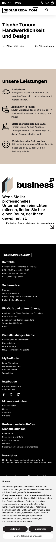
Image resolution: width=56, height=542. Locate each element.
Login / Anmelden (10, 363)
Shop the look (8, 389)
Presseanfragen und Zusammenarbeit (19, 296)
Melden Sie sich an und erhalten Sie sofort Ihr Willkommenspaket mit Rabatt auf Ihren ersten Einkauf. (27, 461)
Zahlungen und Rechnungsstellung (18, 320)
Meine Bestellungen (11, 366)
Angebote (6, 412)
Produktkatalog (9, 405)
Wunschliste (7, 373)
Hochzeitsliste (8, 343)
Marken (5, 409)
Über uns (6, 290)
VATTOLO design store (12, 276)
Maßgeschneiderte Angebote (15, 350)
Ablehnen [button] (15, 529)
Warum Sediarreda (10, 293)
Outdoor (6, 443)
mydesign (11, 386)
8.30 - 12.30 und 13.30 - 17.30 (15, 270)
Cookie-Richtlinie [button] (32, 498)
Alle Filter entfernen (44, 46)
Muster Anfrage (9, 346)
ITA (4, 3)
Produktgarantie (9, 316)
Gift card (6, 416)
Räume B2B (7, 433)
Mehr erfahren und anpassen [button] (28, 536)
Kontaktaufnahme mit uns (14, 273)
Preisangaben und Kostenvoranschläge (20, 447)
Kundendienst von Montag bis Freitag (19, 266)
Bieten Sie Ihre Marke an (13, 300)
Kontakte (8, 262)
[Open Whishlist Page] (47, 2)
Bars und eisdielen (10, 440)
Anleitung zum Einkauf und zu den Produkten (22, 313)
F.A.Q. (4, 326)
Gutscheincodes (9, 369)
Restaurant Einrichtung (12, 437)
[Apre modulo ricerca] (46, 10)
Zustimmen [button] (40, 529)
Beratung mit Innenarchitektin (16, 340)
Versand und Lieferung (12, 323)
